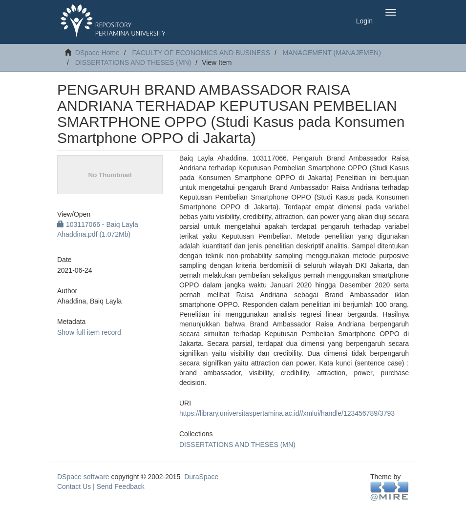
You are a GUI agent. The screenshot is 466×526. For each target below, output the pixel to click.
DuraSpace (201, 477)
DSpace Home (97, 53)
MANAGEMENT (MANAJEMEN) (332, 53)
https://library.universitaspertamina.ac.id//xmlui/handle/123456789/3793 (287, 413)
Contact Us (74, 486)
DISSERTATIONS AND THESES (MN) (133, 62)
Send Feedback (121, 486)
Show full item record (89, 332)
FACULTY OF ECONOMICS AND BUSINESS (201, 53)
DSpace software (83, 477)
